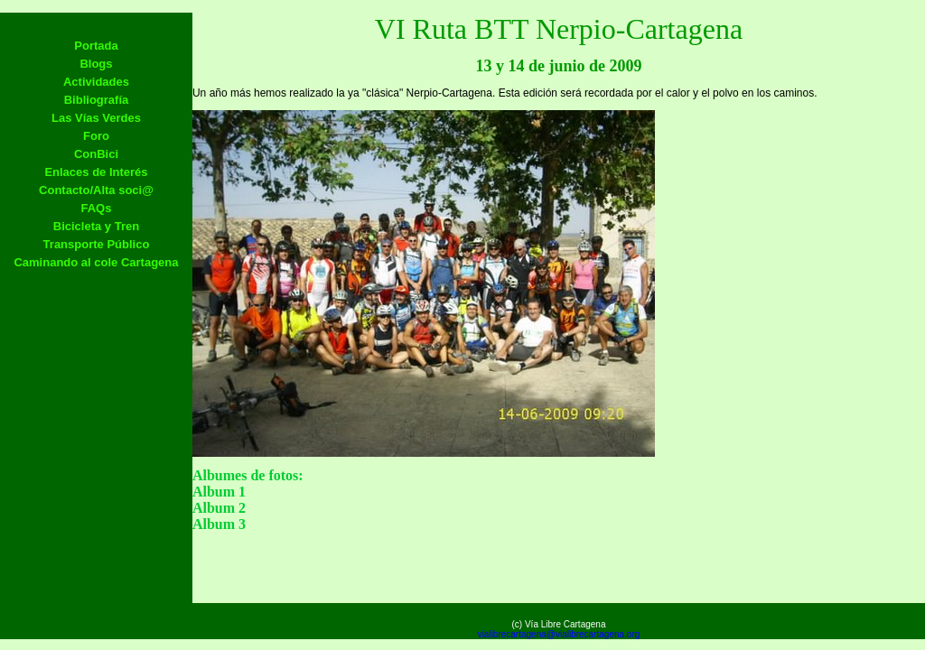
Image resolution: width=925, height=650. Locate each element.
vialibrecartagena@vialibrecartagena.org (559, 634)
